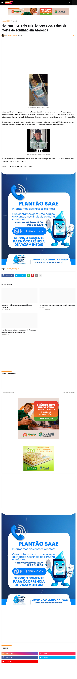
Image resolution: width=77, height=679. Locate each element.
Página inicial (6, 21)
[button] (2, 2)
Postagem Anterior (8, 392)
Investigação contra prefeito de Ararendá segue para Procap (57, 306)
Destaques (15, 268)
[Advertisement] (36, 55)
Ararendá (14, 21)
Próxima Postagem (68, 392)
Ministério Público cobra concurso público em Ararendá (17, 306)
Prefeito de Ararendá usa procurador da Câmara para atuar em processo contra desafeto (19, 331)
